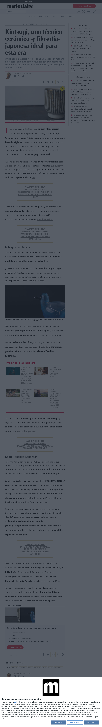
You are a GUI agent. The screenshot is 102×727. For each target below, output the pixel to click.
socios (16, 702)
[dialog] (51, 702)
